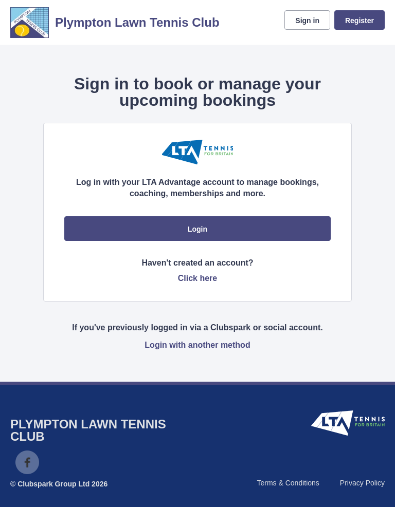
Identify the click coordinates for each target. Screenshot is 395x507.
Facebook (27, 462)
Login (197, 229)
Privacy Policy (362, 483)
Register (359, 20)
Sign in (307, 20)
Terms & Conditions (288, 483)
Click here (197, 278)
